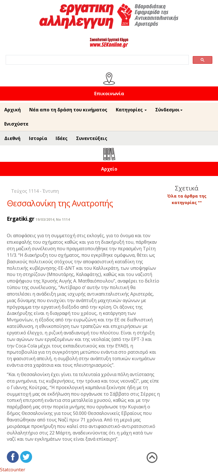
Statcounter (12, 469)
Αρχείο (109, 169)
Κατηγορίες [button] (131, 110)
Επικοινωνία (109, 93)
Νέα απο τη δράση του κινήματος (68, 110)
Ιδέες (62, 138)
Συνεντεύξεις (91, 138)
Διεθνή (12, 138)
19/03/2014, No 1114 (52, 219)
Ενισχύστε (16, 124)
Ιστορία (38, 138)
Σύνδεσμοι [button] (169, 110)
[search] (97, 60)
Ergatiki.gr (20, 218)
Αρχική (12, 110)
